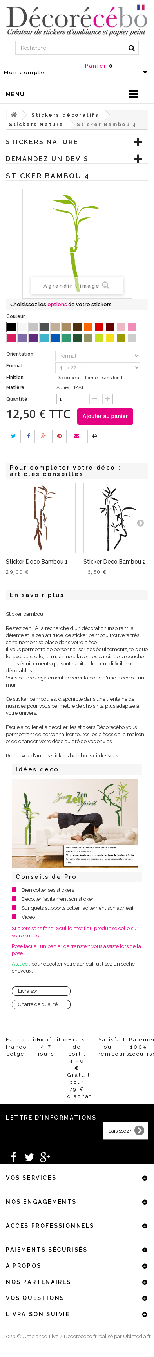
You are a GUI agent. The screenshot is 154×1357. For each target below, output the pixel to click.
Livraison (28, 991)
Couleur (16, 316)
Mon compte (24, 72)
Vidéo (28, 917)
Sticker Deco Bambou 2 (114, 561)
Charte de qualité (38, 1004)
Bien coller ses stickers (48, 890)
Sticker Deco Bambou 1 (37, 561)
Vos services (31, 1178)
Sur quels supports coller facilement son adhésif (78, 908)
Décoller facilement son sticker (58, 899)
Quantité (16, 399)
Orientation (20, 354)
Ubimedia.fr (137, 1336)
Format (15, 366)
